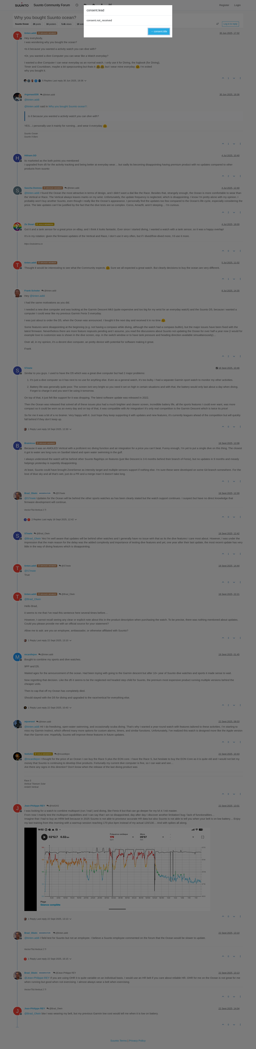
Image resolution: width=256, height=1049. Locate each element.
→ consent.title (159, 31)
